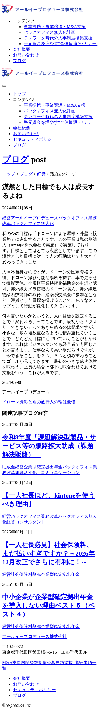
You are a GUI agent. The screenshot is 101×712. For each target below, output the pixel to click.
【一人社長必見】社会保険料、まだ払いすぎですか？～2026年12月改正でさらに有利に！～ (48, 553)
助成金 (8, 467)
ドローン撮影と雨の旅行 (26, 401)
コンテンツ (23, 21)
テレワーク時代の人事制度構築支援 (58, 38)
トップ (19, 94)
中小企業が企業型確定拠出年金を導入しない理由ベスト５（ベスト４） (48, 605)
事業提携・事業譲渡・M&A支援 (55, 26)
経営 (6, 218)
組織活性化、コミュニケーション (47, 472)
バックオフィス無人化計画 (49, 32)
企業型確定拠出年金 (43, 467)
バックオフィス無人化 (32, 223)
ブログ (19, 60)
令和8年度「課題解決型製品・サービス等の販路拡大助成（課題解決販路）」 (49, 446)
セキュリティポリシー (34, 139)
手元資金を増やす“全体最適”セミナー (60, 43)
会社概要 (21, 49)
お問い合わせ (26, 55)
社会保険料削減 (26, 574)
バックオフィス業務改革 (34, 516)
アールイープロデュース (34, 218)
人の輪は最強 (62, 401)
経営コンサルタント (25, 522)
